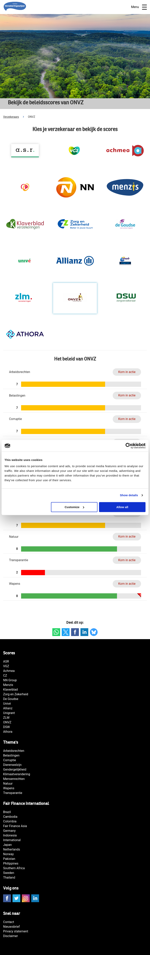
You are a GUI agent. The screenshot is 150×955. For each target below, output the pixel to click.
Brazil (7, 812)
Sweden (8, 873)
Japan (7, 845)
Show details (129, 495)
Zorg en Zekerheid (15, 694)
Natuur (7, 783)
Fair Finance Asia (15, 826)
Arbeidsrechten (13, 751)
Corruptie (9, 760)
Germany (9, 831)
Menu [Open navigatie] (139, 7)
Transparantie (12, 793)
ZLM (6, 717)
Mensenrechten (14, 779)
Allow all (122, 507)
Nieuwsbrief (11, 926)
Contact (8, 922)
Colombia (9, 821)
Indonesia (10, 835)
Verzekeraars (11, 116)
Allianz (7, 708)
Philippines (10, 863)
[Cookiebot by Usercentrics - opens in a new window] (128, 446)
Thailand (9, 877)
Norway (8, 854)
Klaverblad (10, 689)
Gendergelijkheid (14, 769)
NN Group (10, 680)
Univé (7, 703)
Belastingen (11, 755)
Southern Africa (14, 868)
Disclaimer (10, 936)
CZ (5, 675)
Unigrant (9, 713)
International (12, 840)
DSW (6, 727)
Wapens (8, 788)
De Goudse (10, 699)
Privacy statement (15, 931)
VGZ (6, 666)
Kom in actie (126, 372)
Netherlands (11, 849)
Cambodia (10, 817)
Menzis (8, 685)
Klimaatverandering (16, 774)
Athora (7, 732)
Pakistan (9, 859)
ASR (6, 661)
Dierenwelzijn (12, 765)
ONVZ (7, 722)
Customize (74, 507)
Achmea (9, 671)
